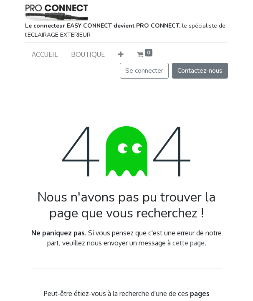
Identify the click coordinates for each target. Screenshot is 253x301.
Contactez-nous (200, 70)
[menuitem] (44, 54)
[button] (120, 54)
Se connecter (144, 70)
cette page (188, 243)
